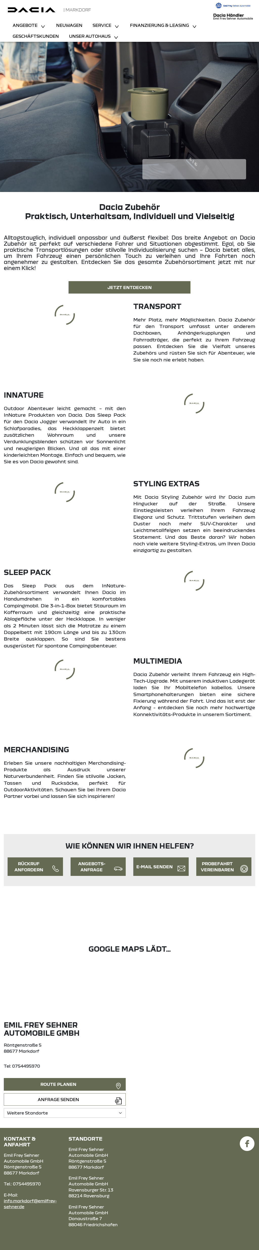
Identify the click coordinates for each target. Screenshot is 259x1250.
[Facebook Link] (247, 1140)
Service (102, 25)
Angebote (25, 25)
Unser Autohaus (90, 36)
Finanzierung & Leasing (160, 25)
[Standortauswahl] (65, 1113)
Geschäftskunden (36, 36)
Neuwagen (69, 25)
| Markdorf (77, 9)
